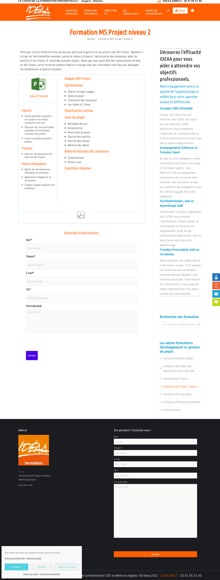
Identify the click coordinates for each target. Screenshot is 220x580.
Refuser (42, 567)
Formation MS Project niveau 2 (180, 386)
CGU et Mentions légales (121, 575)
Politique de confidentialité (15, 558)
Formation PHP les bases (177, 394)
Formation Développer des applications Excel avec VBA (178, 368)
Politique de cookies (33, 558)
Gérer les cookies (67, 567)
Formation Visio (172, 410)
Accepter (16, 567)
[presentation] (49, 340)
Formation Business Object (178, 358)
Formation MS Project (175, 379)
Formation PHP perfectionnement (181, 402)
